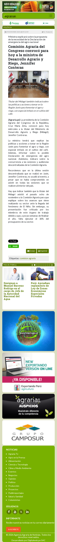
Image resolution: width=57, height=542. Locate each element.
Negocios (12, 475)
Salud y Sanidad (15, 496)
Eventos (12, 471)
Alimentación (14, 461)
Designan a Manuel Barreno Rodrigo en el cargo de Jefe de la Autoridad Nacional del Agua (14, 291)
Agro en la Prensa (16, 457)
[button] (35, 265)
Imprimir (42, 251)
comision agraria (28, 258)
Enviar (31, 251)
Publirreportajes (16, 493)
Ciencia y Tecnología (18, 464)
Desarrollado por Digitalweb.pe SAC (28, 540)
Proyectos (13, 489)
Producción (13, 486)
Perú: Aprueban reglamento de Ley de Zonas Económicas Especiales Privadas (40, 290)
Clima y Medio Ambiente (19, 468)
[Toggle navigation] (50, 15)
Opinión (12, 478)
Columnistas (14, 500)
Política (11, 482)
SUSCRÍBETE (13, 529)
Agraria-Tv (13, 454)
